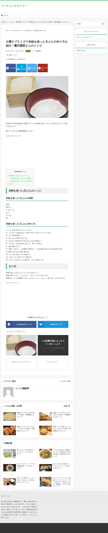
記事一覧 (67, 406)
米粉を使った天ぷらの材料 (20, 178)
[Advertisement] (37, 152)
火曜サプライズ (13, 55)
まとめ (10, 184)
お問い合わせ (80, 50)
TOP (3, 22)
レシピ (11, 22)
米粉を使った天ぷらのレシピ (18, 176)
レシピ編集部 (36, 51)
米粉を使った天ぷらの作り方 (21, 181)
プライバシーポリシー (83, 37)
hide (23, 171)
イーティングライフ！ (14, 6)
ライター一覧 (65, 381)
